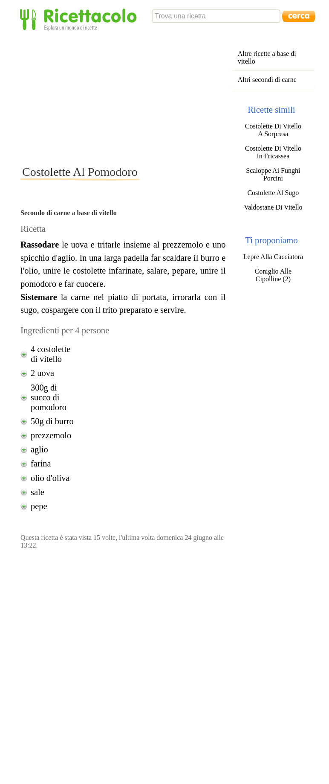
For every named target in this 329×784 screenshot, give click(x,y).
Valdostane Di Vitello (273, 207)
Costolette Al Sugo (273, 192)
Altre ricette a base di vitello (267, 57)
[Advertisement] (161, 97)
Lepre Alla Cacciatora (273, 256)
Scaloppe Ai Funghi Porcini (273, 174)
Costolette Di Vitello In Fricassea (273, 152)
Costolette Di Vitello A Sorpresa (273, 129)
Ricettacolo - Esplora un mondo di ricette (80, 19)
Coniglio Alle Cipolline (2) (273, 275)
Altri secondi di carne (267, 79)
